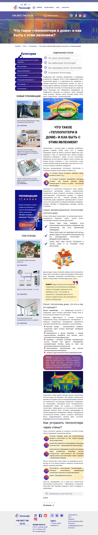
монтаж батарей (51, 341)
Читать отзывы (27, 225)
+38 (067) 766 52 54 (22, 15)
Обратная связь (52, 15)
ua (22, 5)
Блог (58, 7)
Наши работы (49, 7)
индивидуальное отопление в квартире (56, 419)
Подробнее (23, 125)
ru (29, 5)
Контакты (65, 7)
